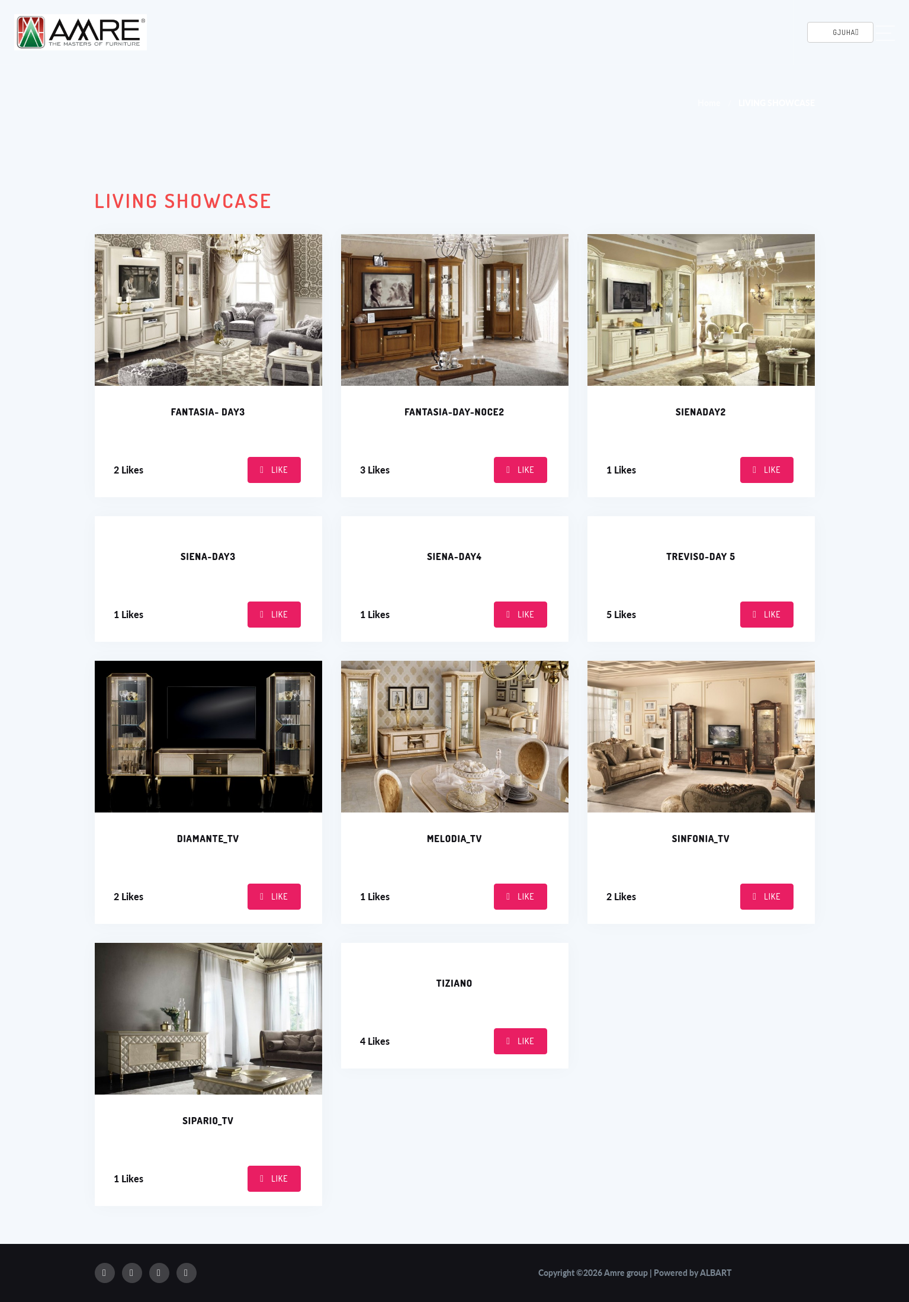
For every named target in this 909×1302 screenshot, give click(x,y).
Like (274, 470)
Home (709, 103)
